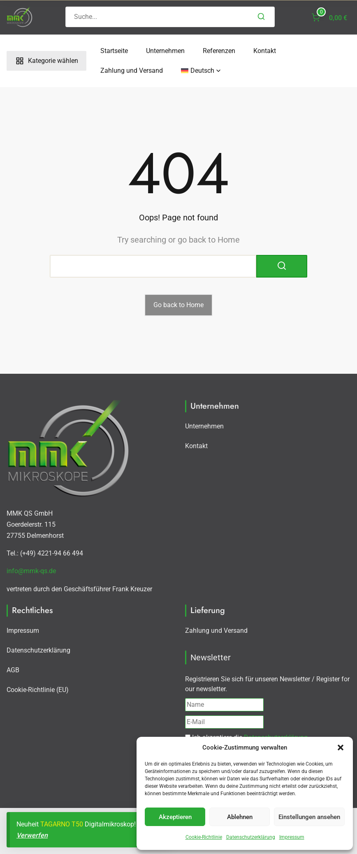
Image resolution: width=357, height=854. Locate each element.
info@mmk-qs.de (31, 571)
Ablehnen (240, 817)
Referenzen (219, 51)
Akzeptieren (175, 817)
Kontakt (264, 51)
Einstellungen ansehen (309, 817)
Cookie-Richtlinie (203, 837)
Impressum (291, 837)
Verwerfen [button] (32, 835)
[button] (340, 747)
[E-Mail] (224, 722)
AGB (13, 670)
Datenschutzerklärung (250, 837)
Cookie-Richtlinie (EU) (38, 690)
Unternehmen (165, 51)
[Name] (224, 704)
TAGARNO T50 (61, 824)
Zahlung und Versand (131, 70)
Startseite (114, 51)
